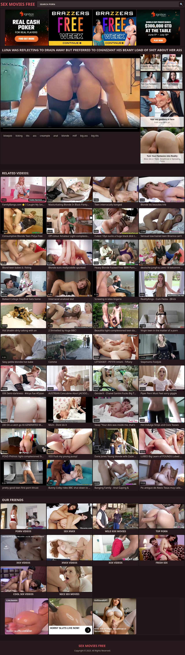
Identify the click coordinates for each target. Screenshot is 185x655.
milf (75, 135)
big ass (84, 135)
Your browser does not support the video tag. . (70, 93)
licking (19, 135)
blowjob (7, 135)
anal (55, 135)
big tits (95, 135)
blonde (65, 135)
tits (27, 135)
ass (34, 135)
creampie (45, 135)
